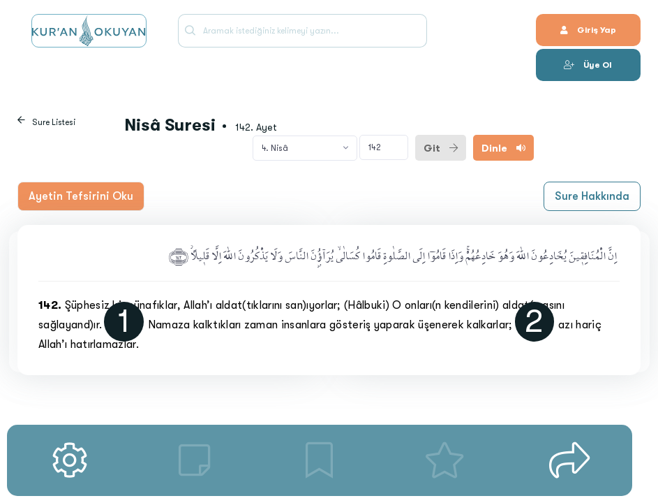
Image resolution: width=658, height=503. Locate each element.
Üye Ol (588, 65)
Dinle (503, 148)
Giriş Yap (588, 30)
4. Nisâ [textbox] (275, 148)
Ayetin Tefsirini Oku (81, 196)
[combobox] (305, 148)
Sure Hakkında (592, 196)
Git (441, 148)
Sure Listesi (53, 122)
